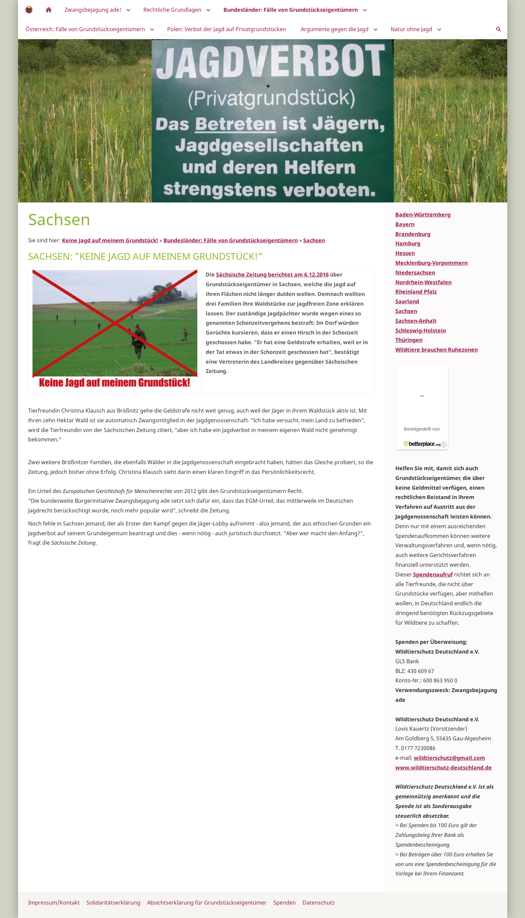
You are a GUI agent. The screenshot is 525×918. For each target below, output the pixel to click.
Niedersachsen (415, 272)
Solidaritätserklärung (113, 902)
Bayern (404, 224)
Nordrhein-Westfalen (423, 282)
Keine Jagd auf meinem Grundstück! (110, 240)
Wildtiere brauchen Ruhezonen (436, 349)
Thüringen (408, 340)
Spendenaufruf (433, 574)
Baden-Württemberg (423, 214)
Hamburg (407, 243)
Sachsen (314, 240)
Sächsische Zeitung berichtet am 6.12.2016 (272, 274)
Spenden (284, 902)
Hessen (405, 253)
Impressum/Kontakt (54, 902)
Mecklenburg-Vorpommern (431, 262)
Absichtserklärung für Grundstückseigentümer (207, 902)
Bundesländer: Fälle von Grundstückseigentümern (230, 240)
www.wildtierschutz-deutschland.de (443, 767)
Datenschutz (319, 902)
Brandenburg (413, 234)
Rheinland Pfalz (416, 291)
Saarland (407, 301)
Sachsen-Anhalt (416, 320)
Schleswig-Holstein (420, 330)
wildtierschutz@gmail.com (449, 757)
